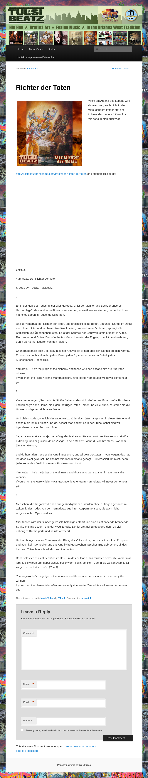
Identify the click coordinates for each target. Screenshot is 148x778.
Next (128, 68)
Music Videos (36, 49)
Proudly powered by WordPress (74, 765)
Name (28, 684)
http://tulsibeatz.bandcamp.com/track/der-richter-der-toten (51, 173)
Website (27, 720)
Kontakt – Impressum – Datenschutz (36, 57)
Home (20, 49)
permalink (86, 598)
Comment (28, 633)
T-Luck (61, 598)
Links (52, 49)
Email (28, 702)
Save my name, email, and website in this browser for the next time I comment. (64, 730)
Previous (115, 68)
